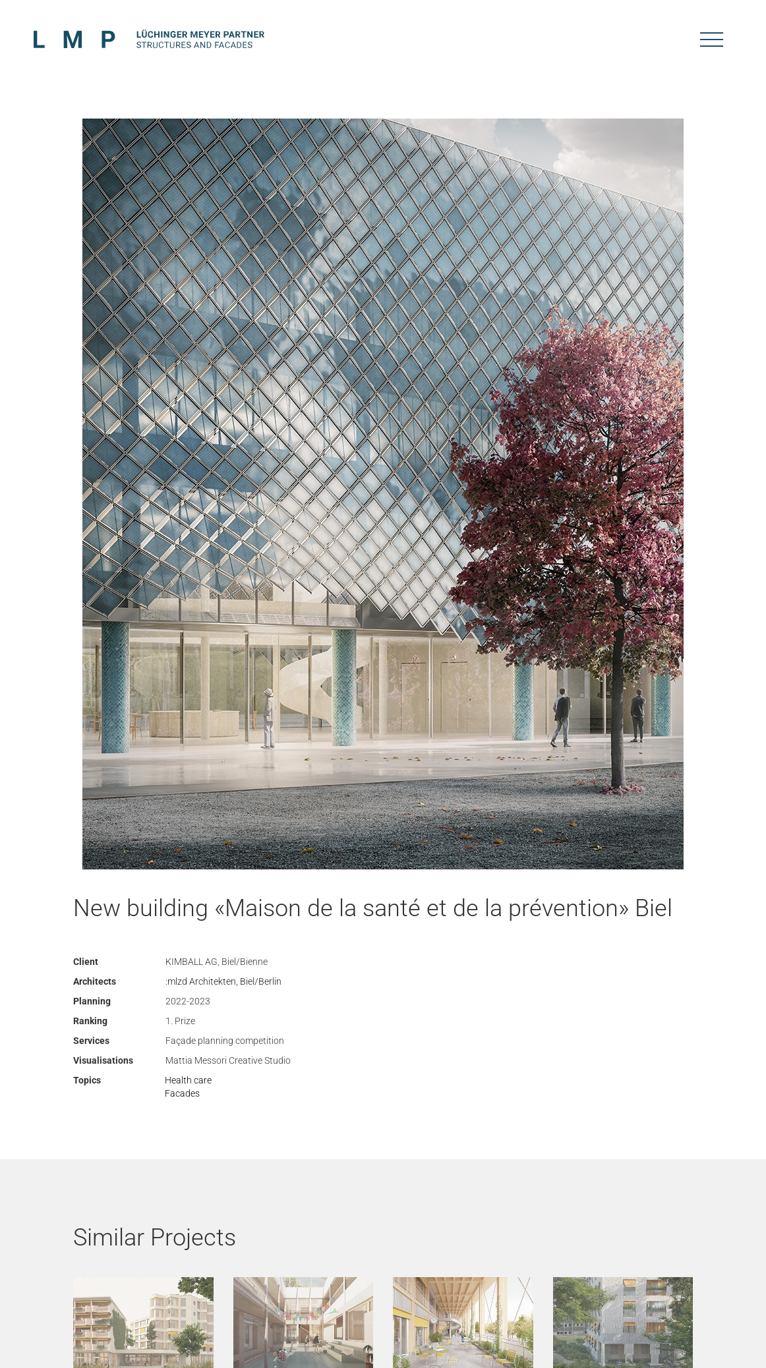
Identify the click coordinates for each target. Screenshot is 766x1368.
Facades (182, 1093)
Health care (188, 1080)
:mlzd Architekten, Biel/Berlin (223, 981)
